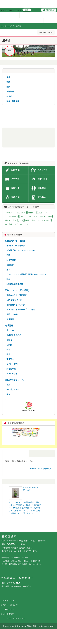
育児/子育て (43, 170)
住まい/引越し (43, 179)
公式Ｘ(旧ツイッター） (16, 300)
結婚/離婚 (42, 188)
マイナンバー (25, 216)
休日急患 (18, 224)
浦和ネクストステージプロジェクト (21, 309)
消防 (8, 87)
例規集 (7, 220)
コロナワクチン (11, 216)
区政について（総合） (15, 241)
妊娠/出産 (15, 170)
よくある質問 (8, 614)
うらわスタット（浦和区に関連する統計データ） (27, 274)
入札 (15, 220)
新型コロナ (42, 212)
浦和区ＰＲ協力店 (14, 335)
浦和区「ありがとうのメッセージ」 (21, 250)
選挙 (8, 270)
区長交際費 (11, 260)
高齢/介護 (15, 197)
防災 (8, 354)
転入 (26, 224)
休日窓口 (32, 212)
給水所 (9, 96)
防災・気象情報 (13, 101)
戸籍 (35, 216)
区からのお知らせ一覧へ (41, 469)
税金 (33, 220)
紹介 (8, 394)
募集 (8, 279)
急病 (8, 77)
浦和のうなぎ (12, 374)
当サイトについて (10, 605)
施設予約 (8, 224)
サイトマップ (8, 601)
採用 (27, 220)
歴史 (8, 385)
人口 (21, 220)
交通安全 (10, 359)
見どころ (10, 330)
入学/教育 (15, 179)
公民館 (9, 345)
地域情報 (9, 325)
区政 (8, 255)
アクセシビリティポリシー (14, 618)
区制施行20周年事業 (15, 284)
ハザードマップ (44, 220)
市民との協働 (12, 314)
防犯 (8, 349)
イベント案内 (12, 364)
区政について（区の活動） (17, 290)
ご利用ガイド (8, 609)
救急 (8, 82)
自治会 (9, 340)
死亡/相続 (42, 197)
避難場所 (10, 91)
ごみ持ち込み (20, 212)
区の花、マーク (13, 389)
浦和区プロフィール (14, 380)
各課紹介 (10, 265)
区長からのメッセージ (16, 246)
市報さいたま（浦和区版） (17, 295)
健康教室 (10, 319)
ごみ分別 (8, 212)
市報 (50, 216)
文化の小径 (11, 369)
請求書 (42, 216)
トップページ (6, 26)
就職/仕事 (15, 188)
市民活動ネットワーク (16, 305)
